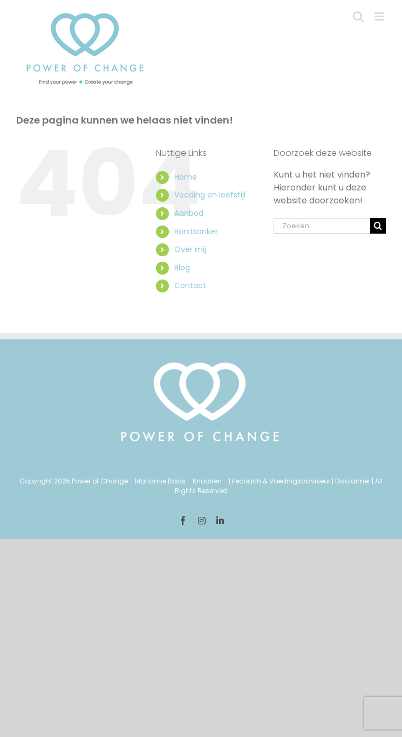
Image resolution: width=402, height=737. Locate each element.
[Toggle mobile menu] (380, 16)
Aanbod (188, 213)
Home (185, 177)
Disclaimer (352, 481)
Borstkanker (196, 231)
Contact (190, 285)
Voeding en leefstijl (210, 194)
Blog (182, 267)
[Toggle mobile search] (358, 16)
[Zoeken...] (322, 226)
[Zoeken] (378, 226)
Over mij (190, 249)
